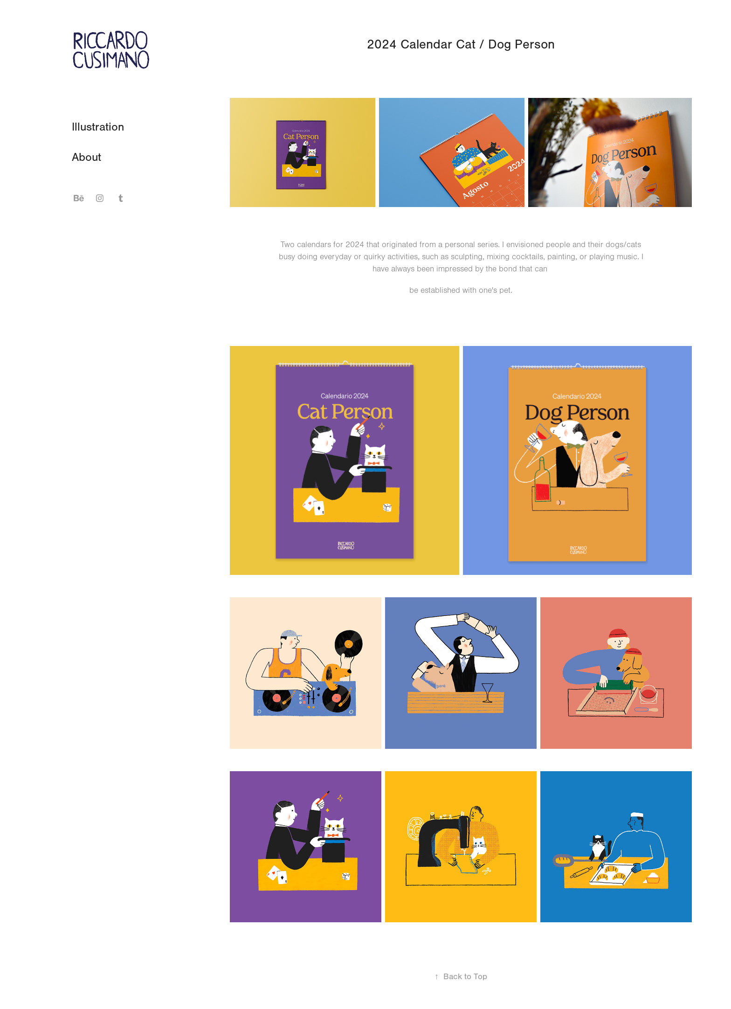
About (86, 157)
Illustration (98, 126)
